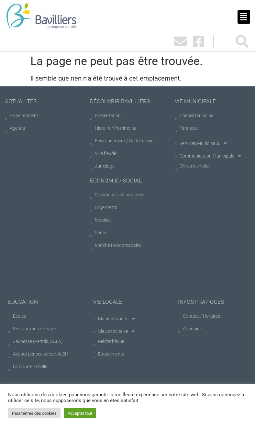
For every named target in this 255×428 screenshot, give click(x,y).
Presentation (108, 115)
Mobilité (103, 220)
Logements (106, 207)
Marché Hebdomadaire (118, 245)
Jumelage (105, 166)
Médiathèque (111, 341)
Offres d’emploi (195, 166)
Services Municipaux (205, 143)
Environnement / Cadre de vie (124, 140)
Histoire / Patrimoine (115, 128)
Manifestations (118, 318)
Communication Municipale (212, 156)
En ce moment (24, 115)
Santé (100, 232)
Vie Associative (118, 331)
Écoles (19, 316)
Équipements (111, 354)
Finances (189, 128)
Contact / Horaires (201, 316)
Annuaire (192, 328)
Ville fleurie (105, 153)
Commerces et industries (119, 194)
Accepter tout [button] (80, 413)
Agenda (17, 128)
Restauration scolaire (34, 328)
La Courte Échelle (30, 366)
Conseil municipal (197, 115)
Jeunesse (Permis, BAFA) (38, 341)
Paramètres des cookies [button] (34, 413)
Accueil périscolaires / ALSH (40, 354)
